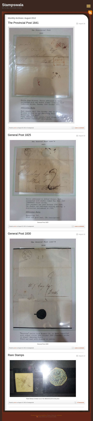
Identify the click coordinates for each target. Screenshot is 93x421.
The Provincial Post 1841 (23, 22)
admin (15, 127)
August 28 (82, 23)
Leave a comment (79, 127)
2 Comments (80, 402)
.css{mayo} (59, 415)
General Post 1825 (19, 135)
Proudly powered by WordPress (39, 415)
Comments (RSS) (52, 416)
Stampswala (12, 5)
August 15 (82, 234)
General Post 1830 (19, 233)
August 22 (82, 136)
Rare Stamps (16, 355)
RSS (89, 13)
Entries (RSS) (41, 416)
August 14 (82, 356)
